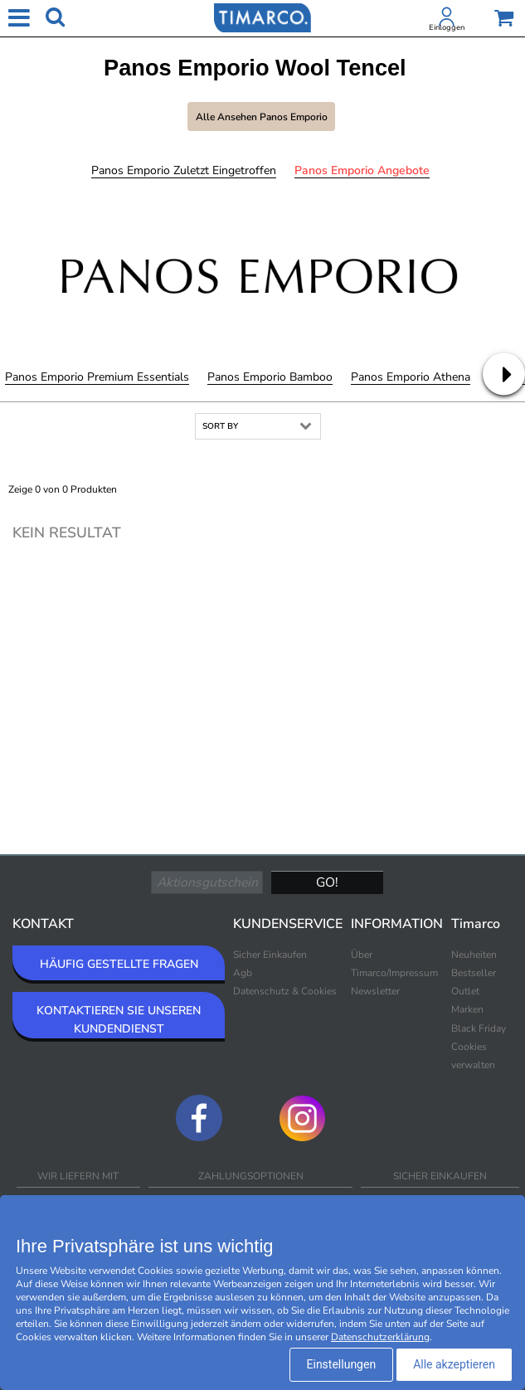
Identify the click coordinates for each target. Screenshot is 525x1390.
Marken (467, 1009)
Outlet (465, 991)
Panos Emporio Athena (410, 377)
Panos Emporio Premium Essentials (97, 377)
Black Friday (478, 1028)
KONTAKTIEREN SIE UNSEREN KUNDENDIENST (118, 1020)
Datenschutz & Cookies (285, 991)
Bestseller (473, 972)
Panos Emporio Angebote (362, 170)
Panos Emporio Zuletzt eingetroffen (183, 170)
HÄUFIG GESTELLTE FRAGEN (119, 964)
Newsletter (375, 991)
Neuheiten (474, 954)
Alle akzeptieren (454, 1364)
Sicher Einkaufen (270, 954)
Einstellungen (342, 1364)
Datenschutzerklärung (380, 1337)
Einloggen (446, 27)
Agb (242, 972)
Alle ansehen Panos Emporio (262, 117)
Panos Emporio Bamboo (270, 377)
